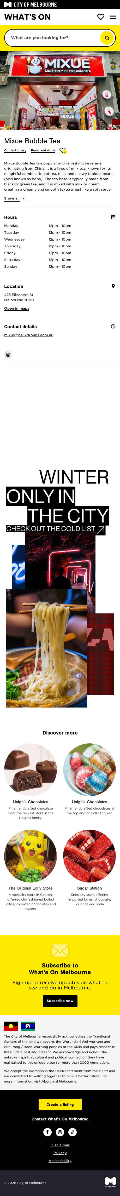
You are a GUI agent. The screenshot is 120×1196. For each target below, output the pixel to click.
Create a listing (60, 1104)
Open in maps (16, 308)
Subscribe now (60, 1001)
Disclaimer (60, 1145)
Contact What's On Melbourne (60, 1119)
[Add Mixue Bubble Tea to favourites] (63, 151)
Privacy (60, 1153)
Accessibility (60, 1161)
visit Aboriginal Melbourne (55, 1081)
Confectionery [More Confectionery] (15, 150)
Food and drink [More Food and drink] (43, 150)
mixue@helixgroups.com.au (28, 335)
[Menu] (113, 17)
